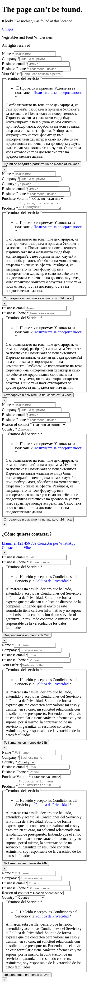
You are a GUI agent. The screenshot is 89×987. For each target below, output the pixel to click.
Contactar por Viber (17, 549)
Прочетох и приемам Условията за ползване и (48, 92)
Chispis (7, 29)
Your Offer (11, 74)
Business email (15, 64)
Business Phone (15, 69)
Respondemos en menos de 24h (27, 636)
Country (9, 184)
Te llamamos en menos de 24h (25, 744)
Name (8, 54)
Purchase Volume (16, 198)
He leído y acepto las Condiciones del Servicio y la (46, 580)
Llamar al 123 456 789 (19, 545)
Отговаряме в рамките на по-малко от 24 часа (38, 299)
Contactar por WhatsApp (56, 545)
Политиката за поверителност (57, 92)
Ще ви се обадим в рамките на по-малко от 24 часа (41, 164)
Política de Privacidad (52, 582)
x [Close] (4, 169)
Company (10, 59)
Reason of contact (17, 426)
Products (10, 210)
